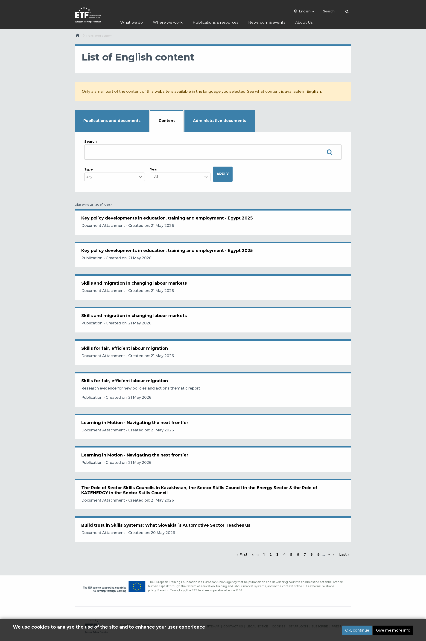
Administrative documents (219, 120)
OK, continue (357, 630)
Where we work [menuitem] (168, 22)
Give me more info (393, 630)
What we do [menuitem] (131, 22)
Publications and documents (111, 120)
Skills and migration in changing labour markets (134, 285)
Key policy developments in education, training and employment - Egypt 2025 (167, 218)
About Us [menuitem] (303, 22)
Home (78, 36)
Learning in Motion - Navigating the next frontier (135, 429)
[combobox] (92, 177)
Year (154, 169)
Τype (88, 169)
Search (90, 141)
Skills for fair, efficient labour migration (125, 352)
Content (167, 120)
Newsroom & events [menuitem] (266, 22)
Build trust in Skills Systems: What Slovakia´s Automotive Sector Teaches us (166, 535)
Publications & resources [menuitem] (215, 22)
